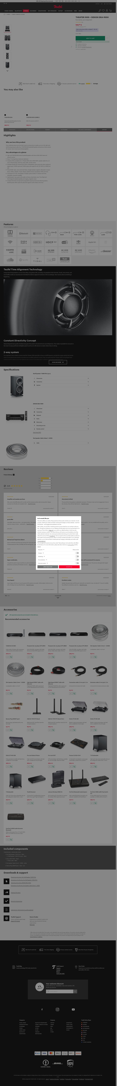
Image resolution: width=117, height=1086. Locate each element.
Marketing (40, 556)
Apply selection (47, 566)
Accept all (69, 566)
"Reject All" (51, 530)
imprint (39, 546)
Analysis (40, 553)
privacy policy (71, 544)
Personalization (41, 559)
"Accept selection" (41, 541)
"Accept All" (52, 535)
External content (42, 563)
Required (40, 549)
